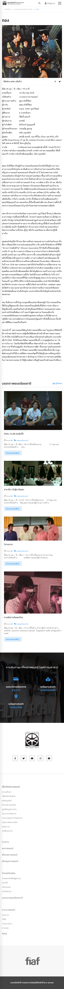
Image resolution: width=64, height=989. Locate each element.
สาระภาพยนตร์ (8, 909)
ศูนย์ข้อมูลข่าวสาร (9, 809)
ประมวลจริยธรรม (9, 813)
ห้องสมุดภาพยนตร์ (10, 861)
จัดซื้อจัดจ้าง (7, 830)
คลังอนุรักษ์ (6, 800)
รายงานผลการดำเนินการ (12, 817)
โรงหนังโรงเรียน (8, 873)
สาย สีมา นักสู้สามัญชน (14, 489)
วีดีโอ (4, 919)
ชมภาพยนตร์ (7, 848)
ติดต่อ (4, 933)
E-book (5, 927)
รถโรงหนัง (6, 887)
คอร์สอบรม (6, 891)
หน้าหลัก (7, 9)
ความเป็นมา (7, 791)
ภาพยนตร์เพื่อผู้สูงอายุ (11, 878)
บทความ (5, 914)
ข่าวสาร (5, 841)
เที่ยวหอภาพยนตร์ (9, 854)
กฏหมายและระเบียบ (10, 822)
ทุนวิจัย (5, 882)
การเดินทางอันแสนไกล (13, 617)
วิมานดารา (8, 544)
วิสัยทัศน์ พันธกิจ (9, 796)
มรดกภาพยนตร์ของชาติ (23, 9)
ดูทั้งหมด (57, 383)
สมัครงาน (6, 826)
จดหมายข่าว (7, 923)
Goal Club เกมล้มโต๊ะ (14, 433)
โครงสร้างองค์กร (9, 804)
